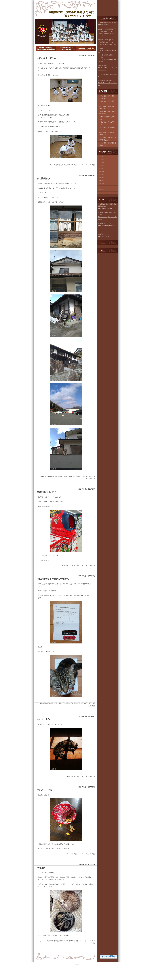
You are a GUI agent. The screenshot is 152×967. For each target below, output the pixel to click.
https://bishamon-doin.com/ (105, 208)
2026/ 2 (101, 162)
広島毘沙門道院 (80, 476)
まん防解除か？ (44, 178)
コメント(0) (80, 165)
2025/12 (101, 169)
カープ (71, 565)
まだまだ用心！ (44, 719)
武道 (54, 165)
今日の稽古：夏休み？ (47, 58)
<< (100, 193)
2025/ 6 (101, 187)
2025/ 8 (101, 181)
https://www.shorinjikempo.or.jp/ (106, 225)
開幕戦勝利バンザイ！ (47, 492)
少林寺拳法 (70, 165)
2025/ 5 (101, 190)
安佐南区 (51, 476)
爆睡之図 (41, 867)
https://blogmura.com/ (104, 236)
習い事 (63, 165)
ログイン (102, 250)
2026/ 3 (101, 159)
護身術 (58, 165)
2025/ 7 (101, 184)
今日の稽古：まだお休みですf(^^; (53, 579)
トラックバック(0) (89, 165)
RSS (100, 242)
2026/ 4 (101, 156)
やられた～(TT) (44, 790)
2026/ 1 (101, 165)
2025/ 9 (101, 178)
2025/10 (101, 175)
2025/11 (101, 172)
